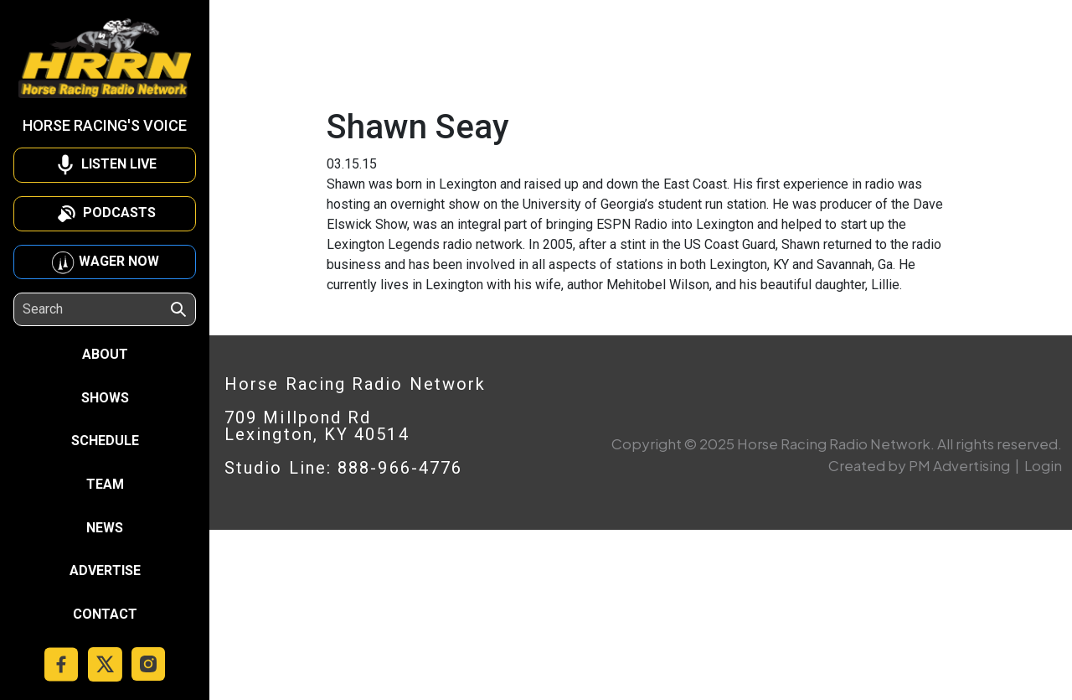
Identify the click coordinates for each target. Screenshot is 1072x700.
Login (1043, 465)
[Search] (95, 309)
